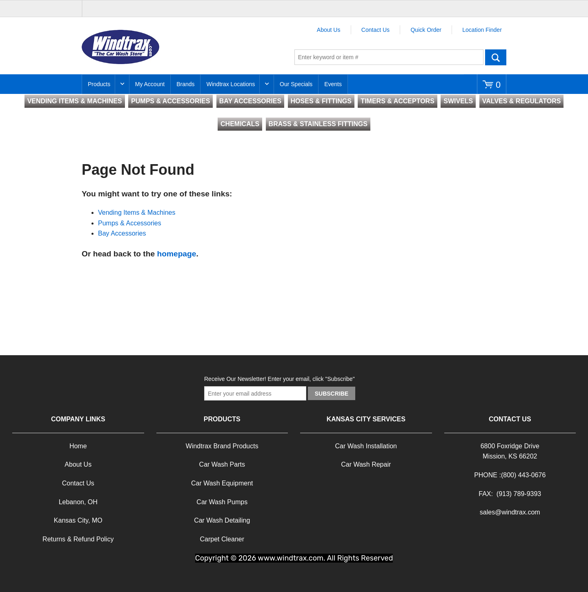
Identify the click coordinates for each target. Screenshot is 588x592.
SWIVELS (458, 101)
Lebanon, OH (78, 502)
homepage (176, 253)
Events (333, 84)
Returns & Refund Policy (78, 539)
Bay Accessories (122, 233)
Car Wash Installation (366, 446)
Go (495, 57)
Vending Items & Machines (136, 212)
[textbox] (388, 57)
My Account (150, 84)
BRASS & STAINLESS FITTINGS (318, 123)
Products (99, 84)
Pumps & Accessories (129, 223)
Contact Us (375, 30)
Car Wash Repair (366, 464)
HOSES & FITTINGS (321, 101)
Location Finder (482, 30)
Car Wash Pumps (221, 502)
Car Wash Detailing (222, 520)
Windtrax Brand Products (222, 446)
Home (78, 446)
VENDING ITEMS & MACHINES (74, 101)
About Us (329, 30)
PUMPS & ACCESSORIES (170, 101)
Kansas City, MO (78, 520)
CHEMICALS (239, 123)
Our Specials (296, 84)
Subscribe (331, 393)
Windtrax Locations (230, 84)
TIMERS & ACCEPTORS (397, 101)
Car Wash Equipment (222, 483)
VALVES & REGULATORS (521, 101)
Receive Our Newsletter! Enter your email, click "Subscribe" (279, 379)
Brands (185, 84)
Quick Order (425, 30)
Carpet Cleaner (222, 539)
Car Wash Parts (222, 464)
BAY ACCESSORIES (250, 101)
